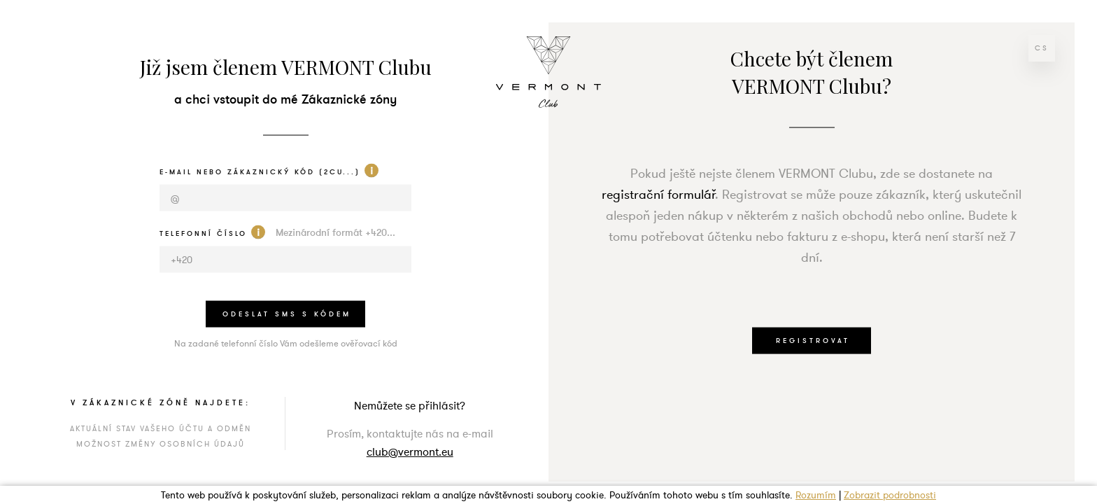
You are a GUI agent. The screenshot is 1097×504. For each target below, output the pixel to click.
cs (1042, 47)
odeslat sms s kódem (286, 313)
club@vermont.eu (410, 451)
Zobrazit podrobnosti (890, 495)
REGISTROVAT (813, 339)
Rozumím (815, 495)
